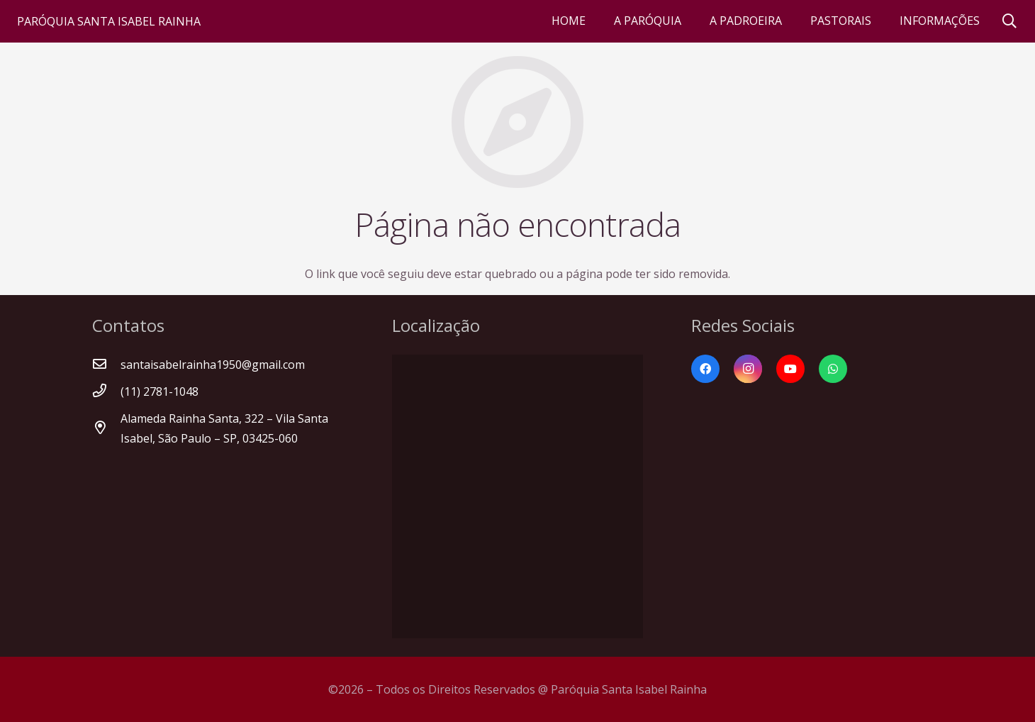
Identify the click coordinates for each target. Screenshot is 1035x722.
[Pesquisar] (1009, 22)
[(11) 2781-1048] (106, 391)
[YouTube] (790, 369)
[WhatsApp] (833, 369)
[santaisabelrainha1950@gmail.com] (106, 364)
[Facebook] (705, 369)
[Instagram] (748, 369)
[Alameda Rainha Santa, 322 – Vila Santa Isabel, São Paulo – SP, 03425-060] (106, 428)
